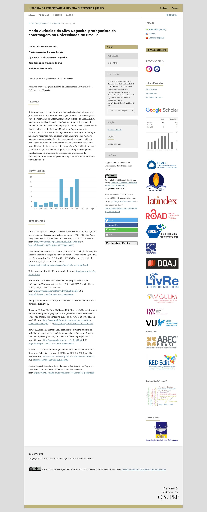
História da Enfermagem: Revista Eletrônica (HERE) (66, 8)
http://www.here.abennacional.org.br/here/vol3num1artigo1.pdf (58, 265)
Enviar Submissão (157, 50)
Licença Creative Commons (123, 201)
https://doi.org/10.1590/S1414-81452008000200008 (51, 245)
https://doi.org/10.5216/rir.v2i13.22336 (50, 359)
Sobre (69, 15)
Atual (31, 15)
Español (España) (156, 37)
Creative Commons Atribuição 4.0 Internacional (144, 469)
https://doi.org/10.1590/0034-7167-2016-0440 (73, 323)
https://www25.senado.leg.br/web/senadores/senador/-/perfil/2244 (64, 372)
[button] (121, 220)
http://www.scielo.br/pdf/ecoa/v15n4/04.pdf (63, 340)
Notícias (57, 15)
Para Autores (151, 93)
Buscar (171, 15)
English (152, 33)
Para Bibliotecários (154, 97)
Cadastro (164, 8)
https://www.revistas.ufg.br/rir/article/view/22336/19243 (68, 356)
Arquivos (44, 15)
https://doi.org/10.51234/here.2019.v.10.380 (53, 78)
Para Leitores (151, 89)
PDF (111, 47)
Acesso (175, 8)
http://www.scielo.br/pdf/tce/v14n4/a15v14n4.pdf (56, 291)
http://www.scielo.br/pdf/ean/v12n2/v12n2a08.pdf (57, 241)
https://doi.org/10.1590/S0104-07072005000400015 (51, 294)
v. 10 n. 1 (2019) (53, 23)
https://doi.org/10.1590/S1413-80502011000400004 (51, 343)
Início (31, 23)
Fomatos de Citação (118, 111)
